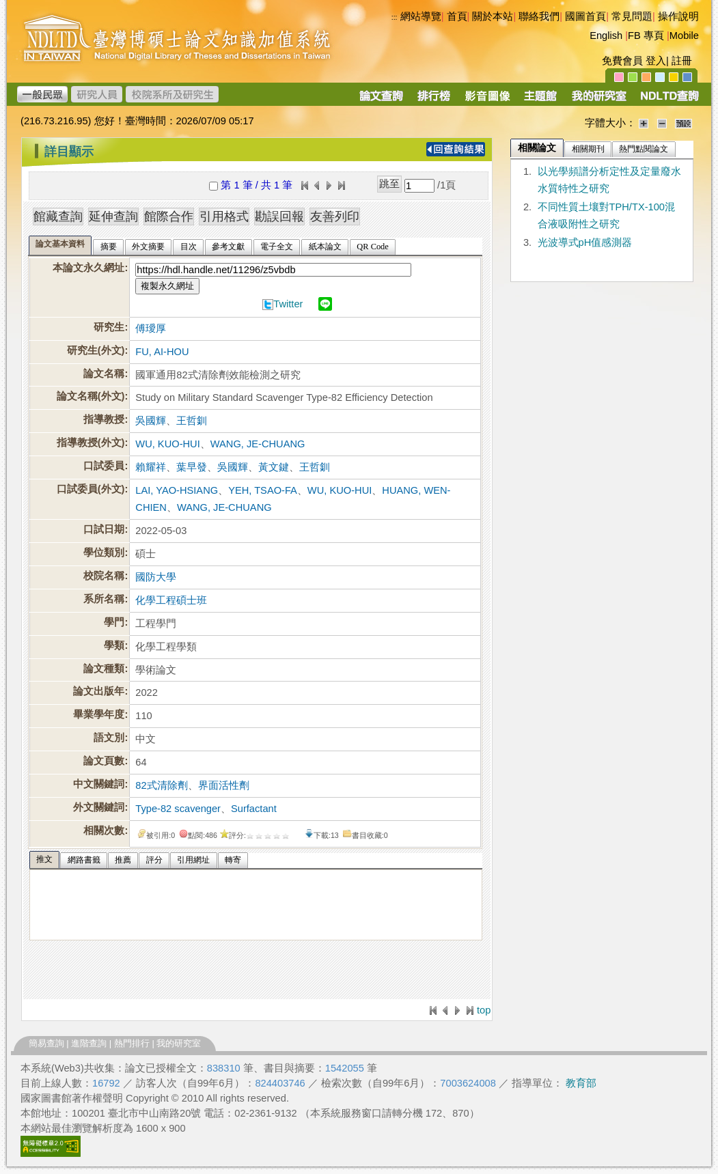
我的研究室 (178, 1043)
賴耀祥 (150, 467)
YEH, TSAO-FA (262, 490)
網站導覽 (420, 16)
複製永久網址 (167, 286)
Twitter (288, 303)
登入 (656, 60)
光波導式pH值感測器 (585, 242)
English (606, 35)
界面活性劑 (223, 785)
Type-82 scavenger (178, 808)
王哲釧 (191, 420)
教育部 (581, 1083)
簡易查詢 (46, 1043)
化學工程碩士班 (171, 600)
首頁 (457, 16)
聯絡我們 (539, 16)
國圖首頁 (585, 16)
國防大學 (155, 577)
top (484, 1010)
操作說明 (678, 16)
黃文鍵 (273, 467)
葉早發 (191, 467)
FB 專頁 (646, 35)
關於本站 (492, 16)
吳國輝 (150, 420)
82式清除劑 (161, 785)
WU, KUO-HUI (167, 443)
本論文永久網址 (88, 267)
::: (25, 146)
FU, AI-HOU (162, 351)
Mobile (684, 35)
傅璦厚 (150, 328)
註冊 (682, 60)
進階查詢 (89, 1043)
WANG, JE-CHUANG (257, 443)
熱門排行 (132, 1043)
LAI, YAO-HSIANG (176, 490)
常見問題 (631, 16)
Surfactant (254, 808)
